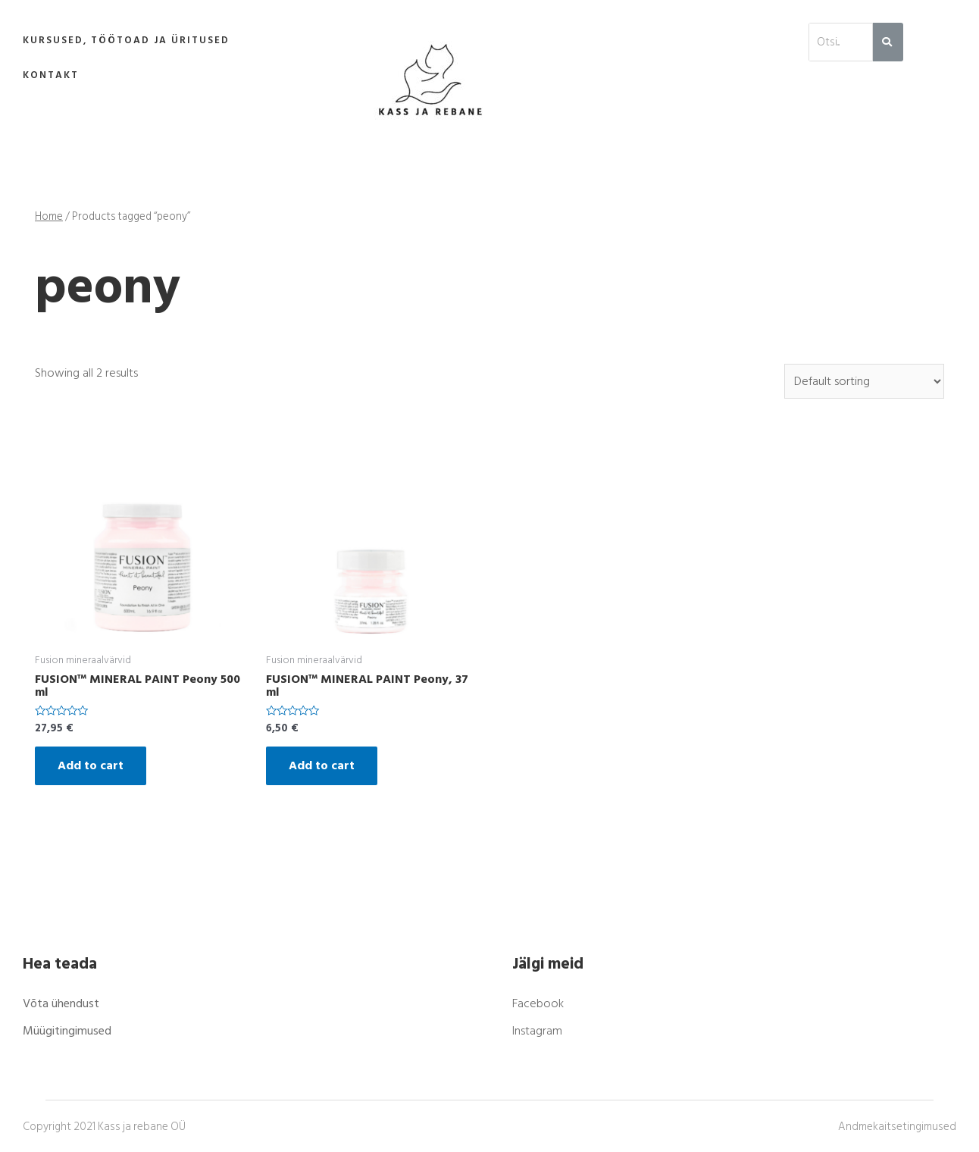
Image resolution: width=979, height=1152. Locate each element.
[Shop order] (864, 381)
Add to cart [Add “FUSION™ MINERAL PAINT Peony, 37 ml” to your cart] (322, 765)
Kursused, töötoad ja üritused (126, 40)
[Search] (887, 42)
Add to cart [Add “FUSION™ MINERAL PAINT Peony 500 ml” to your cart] (91, 765)
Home (49, 216)
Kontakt (51, 75)
